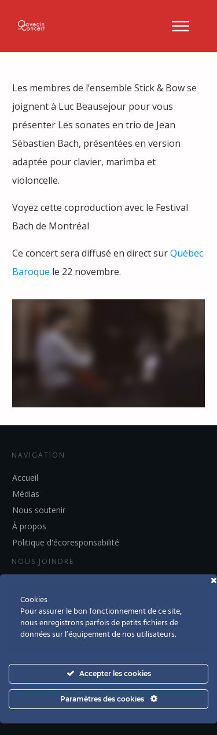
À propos (29, 526)
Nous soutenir (38, 509)
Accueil (25, 477)
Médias (25, 493)
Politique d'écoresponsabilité (65, 542)
